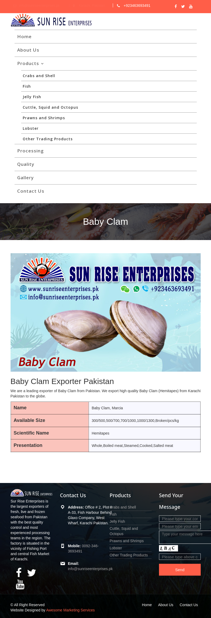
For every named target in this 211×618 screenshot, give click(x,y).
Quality (25, 164)
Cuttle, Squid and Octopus (50, 107)
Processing (30, 151)
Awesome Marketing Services (70, 610)
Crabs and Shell (39, 75)
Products (28, 63)
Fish (27, 86)
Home (24, 36)
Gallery (25, 178)
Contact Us (30, 191)
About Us (28, 50)
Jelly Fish (32, 96)
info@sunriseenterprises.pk (90, 568)
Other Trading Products (48, 138)
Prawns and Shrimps (44, 117)
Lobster (31, 128)
